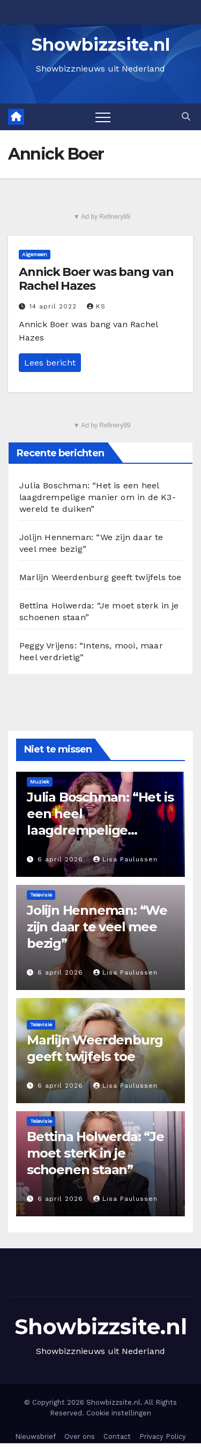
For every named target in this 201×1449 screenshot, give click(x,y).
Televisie (41, 895)
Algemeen (34, 254)
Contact (117, 1436)
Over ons (79, 1436)
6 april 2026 (62, 859)
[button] (186, 117)
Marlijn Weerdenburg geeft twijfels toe (100, 577)
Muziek (39, 782)
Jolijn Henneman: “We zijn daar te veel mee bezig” (97, 926)
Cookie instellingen (118, 1413)
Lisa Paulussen (125, 859)
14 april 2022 (54, 306)
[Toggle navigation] (102, 117)
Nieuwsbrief (35, 1436)
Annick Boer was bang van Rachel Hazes (96, 279)
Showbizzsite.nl (101, 44)
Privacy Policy (162, 1436)
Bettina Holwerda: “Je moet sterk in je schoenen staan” (95, 1153)
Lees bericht (50, 363)
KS (96, 306)
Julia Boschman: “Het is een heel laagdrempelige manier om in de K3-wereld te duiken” (97, 497)
